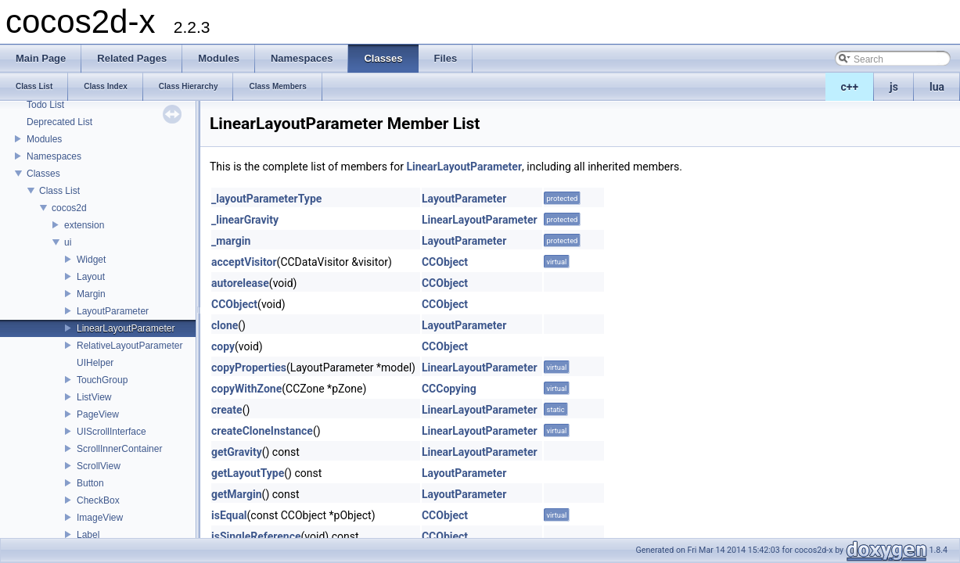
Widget (91, 259)
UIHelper (95, 362)
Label (88, 534)
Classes (43, 173)
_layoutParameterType (266, 198)
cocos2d (69, 208)
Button (90, 483)
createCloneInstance (262, 431)
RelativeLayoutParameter (129, 345)
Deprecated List (59, 122)
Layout (91, 276)
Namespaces (54, 156)
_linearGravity (245, 219)
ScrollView (98, 466)
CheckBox (98, 500)
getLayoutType (247, 473)
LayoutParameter (113, 311)
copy (223, 346)
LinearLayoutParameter (125, 328)
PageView (98, 414)
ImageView (100, 517)
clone (224, 325)
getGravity (236, 452)
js (894, 87)
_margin (230, 241)
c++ (850, 87)
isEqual (229, 515)
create (227, 409)
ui (67, 242)
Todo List (45, 104)
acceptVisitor (244, 262)
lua (936, 87)
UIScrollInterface (111, 431)
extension (84, 225)
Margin (91, 294)
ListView (94, 397)
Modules (44, 139)
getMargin (236, 494)
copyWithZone (246, 388)
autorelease (240, 283)
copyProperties (248, 367)
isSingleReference (256, 536)
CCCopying (449, 388)
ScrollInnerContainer (119, 448)
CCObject (445, 262)
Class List (59, 190)
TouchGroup (102, 380)
